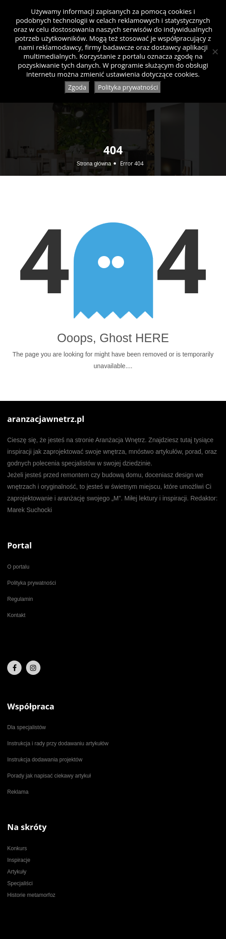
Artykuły (17, 872)
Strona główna (93, 164)
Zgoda (77, 87)
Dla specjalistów (26, 727)
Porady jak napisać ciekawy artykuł (49, 776)
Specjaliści (20, 883)
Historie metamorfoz (31, 895)
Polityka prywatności (31, 583)
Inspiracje (18, 860)
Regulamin (20, 599)
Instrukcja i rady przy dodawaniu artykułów (57, 743)
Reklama (17, 792)
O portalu (18, 567)
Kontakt (16, 615)
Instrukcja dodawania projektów (44, 759)
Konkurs (17, 848)
